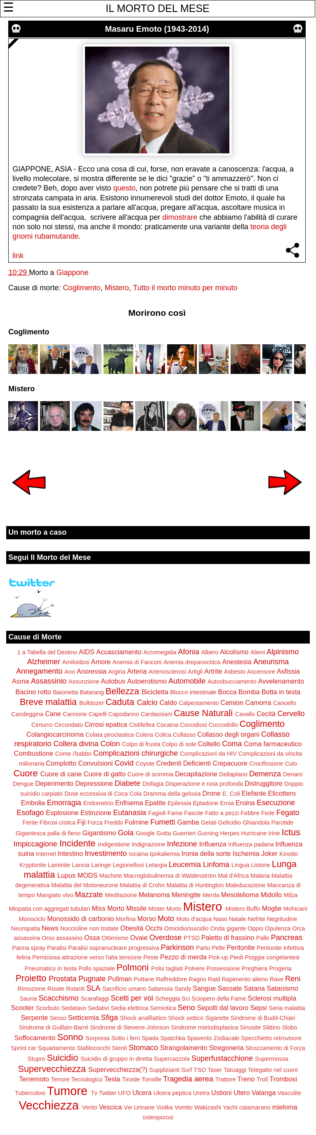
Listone (260, 865)
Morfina (126, 919)
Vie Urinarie (139, 1107)
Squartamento (56, 1048)
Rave (277, 979)
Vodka (164, 1107)
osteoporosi (158, 1117)
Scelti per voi (132, 998)
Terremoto (34, 1079)
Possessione (223, 968)
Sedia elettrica (129, 1008)
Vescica (110, 1107)
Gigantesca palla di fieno (48, 833)
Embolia (33, 802)
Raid (214, 979)
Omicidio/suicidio (186, 928)
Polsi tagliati (167, 968)
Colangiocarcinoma (55, 734)
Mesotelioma (240, 894)
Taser (215, 1070)
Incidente (77, 843)
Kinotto (288, 854)
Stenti (119, 1048)
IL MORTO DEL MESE (157, 8)
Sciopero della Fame (218, 998)
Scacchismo (58, 998)
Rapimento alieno (245, 979)
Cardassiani (156, 714)
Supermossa (271, 1058)
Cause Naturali (203, 713)
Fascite (193, 813)
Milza (291, 895)
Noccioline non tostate (89, 928)
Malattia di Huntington (195, 885)
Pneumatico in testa (50, 968)
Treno (246, 1079)
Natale (237, 919)
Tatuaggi (235, 1070)
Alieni (257, 652)
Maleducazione (246, 885)
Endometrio (98, 803)
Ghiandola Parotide (268, 822)
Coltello (209, 743)
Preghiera (254, 968)
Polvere (194, 968)
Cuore (26, 773)
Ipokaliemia (165, 854)
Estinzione (95, 812)
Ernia (227, 803)
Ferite (30, 822)
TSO (200, 1070)
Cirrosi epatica (106, 724)
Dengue (23, 783)
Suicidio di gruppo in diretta (116, 1058)
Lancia (80, 865)
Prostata (62, 979)
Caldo (168, 702)
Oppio (255, 928)
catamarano (255, 1107)
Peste (150, 957)
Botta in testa (281, 692)
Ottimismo (115, 938)
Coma (232, 744)
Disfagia (153, 783)
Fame (175, 813)
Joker (269, 853)
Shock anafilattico (143, 1018)
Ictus (290, 832)
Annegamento (39, 671)
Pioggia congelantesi (272, 957)
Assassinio (48, 681)
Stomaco (143, 1047)
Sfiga (109, 1017)
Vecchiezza (49, 1105)
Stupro (36, 1058)
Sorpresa (97, 1038)
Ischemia (246, 853)
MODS (88, 875)
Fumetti (162, 822)
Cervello (290, 714)
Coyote (145, 763)
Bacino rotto (33, 692)
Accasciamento (118, 652)
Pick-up (218, 957)
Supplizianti (164, 1070)
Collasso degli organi (228, 734)
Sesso (58, 1018)
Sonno (70, 1037)
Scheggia (167, 998)
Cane (53, 713)
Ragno (197, 979)
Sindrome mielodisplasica (204, 1027)
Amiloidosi (76, 662)
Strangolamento (183, 1047)
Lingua (240, 865)
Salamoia (160, 988)
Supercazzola (172, 1058)
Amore (101, 661)
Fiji (81, 822)
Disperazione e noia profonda (204, 783)
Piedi (236, 957)
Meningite (186, 894)
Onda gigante (228, 928)
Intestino (70, 853)
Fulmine (137, 822)
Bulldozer (91, 703)
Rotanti (75, 988)
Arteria (137, 671)
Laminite (59, 865)
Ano (69, 671)
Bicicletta (154, 692)
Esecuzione (276, 803)
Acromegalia (160, 652)
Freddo (113, 822)
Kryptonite (32, 865)
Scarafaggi (94, 998)
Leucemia (185, 864)
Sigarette (217, 1018)
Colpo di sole (179, 744)
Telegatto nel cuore (273, 1070)
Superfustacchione (222, 1058)
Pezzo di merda (183, 957)
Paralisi (56, 948)
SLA (93, 988)
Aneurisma (271, 662)
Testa (112, 1079)
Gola (126, 833)
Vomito (184, 1107)
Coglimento (81, 288)
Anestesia (236, 661)
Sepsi (258, 1007)
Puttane (144, 979)
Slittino (272, 1027)
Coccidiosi (193, 724)
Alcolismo (234, 652)
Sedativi (98, 1008)
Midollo (271, 894)
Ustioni (221, 1092)
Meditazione (121, 895)
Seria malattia (287, 1008)
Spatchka (172, 1038)
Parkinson (177, 947)
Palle (262, 938)
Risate (55, 988)
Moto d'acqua (194, 919)
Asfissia (288, 671)
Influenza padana (251, 844)
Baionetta (65, 692)
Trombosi (283, 1079)
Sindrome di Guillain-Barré (53, 1027)
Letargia (156, 865)
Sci (186, 998)
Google (145, 833)
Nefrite (256, 919)
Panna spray (28, 948)
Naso (220, 919)
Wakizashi (207, 1107)
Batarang (92, 692)
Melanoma (154, 894)
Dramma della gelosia (171, 793)
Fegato (287, 812)
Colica (163, 734)
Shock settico (186, 1018)
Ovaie (138, 937)
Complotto (61, 763)
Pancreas (286, 937)
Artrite (213, 671)
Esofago (30, 812)
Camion (231, 702)
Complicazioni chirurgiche (135, 753)
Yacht (230, 1107)
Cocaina (167, 724)
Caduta (120, 702)
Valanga (264, 1092)
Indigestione (114, 844)
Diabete (127, 783)
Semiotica (163, 1008)
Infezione (182, 844)
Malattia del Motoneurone (84, 885)
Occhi (153, 928)
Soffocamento (35, 1037)
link (18, 255)
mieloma (284, 1107)
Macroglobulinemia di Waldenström (170, 875)
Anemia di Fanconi (137, 662)
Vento (89, 1107)
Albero (210, 652)
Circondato (68, 724)
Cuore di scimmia (150, 774)
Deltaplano (233, 774)
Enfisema (129, 802)
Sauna (28, 998)
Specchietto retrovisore (271, 1038)
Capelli (98, 714)
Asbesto (234, 671)
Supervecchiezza (52, 1069)
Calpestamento (199, 703)
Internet (46, 854)
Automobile (186, 681)
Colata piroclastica (109, 734)
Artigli (195, 671)
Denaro (292, 774)
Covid (124, 763)
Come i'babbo (73, 753)
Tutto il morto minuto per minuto (185, 288)
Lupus (66, 875)
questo (124, 188)
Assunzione (83, 681)
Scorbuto (48, 1008)
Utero (241, 1092)
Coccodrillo (223, 724)
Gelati (209, 822)
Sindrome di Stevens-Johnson (129, 1027)
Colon (110, 744)
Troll (262, 1079)
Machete (110, 875)
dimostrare (179, 217)
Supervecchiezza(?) (117, 1069)
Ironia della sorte (206, 853)
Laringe (101, 865)
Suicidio (62, 1058)
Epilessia (179, 803)
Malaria (260, 875)
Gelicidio (229, 822)
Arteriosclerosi (167, 671)
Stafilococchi (93, 1048)
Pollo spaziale (96, 968)
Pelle (218, 948)
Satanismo (282, 988)
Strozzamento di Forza (275, 1048)
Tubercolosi (30, 1093)
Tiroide (131, 1079)
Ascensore (261, 671)
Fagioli (156, 813)
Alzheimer (43, 662)
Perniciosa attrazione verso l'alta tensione (86, 957)
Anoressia (91, 671)
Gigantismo (99, 833)
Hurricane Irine (260, 833)
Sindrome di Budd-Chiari (263, 1018)
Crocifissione (266, 763)
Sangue (204, 988)
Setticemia (83, 1017)
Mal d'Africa (233, 875)
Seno (186, 1007)
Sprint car (23, 1048)
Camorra (258, 702)
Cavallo (245, 714)
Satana (254, 988)
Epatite (155, 802)
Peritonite (240, 947)
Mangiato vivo (55, 895)
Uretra (201, 1093)
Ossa (92, 937)
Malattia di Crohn (142, 885)
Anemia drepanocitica (191, 662)
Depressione (94, 783)
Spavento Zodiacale (213, 1038)
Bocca (227, 692)
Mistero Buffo (242, 908)
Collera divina (76, 744)
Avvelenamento (281, 681)
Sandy (183, 988)
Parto (203, 948)
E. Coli (231, 793)
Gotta (163, 833)
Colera (144, 734)
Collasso (184, 734)
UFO (124, 1093)
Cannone (75, 714)
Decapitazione (196, 774)
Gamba (188, 822)
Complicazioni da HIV (208, 753)
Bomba (248, 692)
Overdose (165, 937)
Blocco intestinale (193, 692)
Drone (212, 793)
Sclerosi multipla (272, 998)
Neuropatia (25, 928)
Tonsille (151, 1079)
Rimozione (32, 988)
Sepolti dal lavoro (222, 1007)
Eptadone (206, 803)
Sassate (230, 988)
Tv (94, 1093)
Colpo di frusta (141, 744)
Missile (136, 908)
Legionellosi (128, 865)
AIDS (86, 652)
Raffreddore (171, 979)
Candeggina (28, 714)
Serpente (34, 1017)
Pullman (120, 978)
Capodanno (123, 714)
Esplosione (62, 812)
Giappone (72, 272)
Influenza (212, 844)
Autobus (113, 681)
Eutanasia (129, 812)
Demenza (265, 774)
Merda (211, 895)
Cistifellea (142, 724)
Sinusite (250, 1027)
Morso (146, 918)
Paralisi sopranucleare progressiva (113, 948)
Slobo (289, 1027)
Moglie (272, 908)
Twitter (107, 1093)
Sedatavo (73, 1008)
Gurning (208, 833)
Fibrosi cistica (57, 822)
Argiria (116, 671)
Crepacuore (230, 763)
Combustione (33, 753)
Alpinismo (282, 652)
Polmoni (133, 967)
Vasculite (289, 1093)
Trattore (225, 1079)
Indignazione (148, 844)
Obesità (132, 928)
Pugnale (92, 979)
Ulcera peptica (172, 1093)
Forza (95, 822)
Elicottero (281, 793)
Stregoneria (226, 1047)
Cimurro (41, 724)
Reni (292, 979)
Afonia (188, 652)
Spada (150, 1038)
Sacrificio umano (124, 988)
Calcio (147, 702)
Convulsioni (95, 763)
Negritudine (282, 919)
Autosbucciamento (232, 681)
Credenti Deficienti (183, 763)
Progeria (280, 968)
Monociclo (32, 919)
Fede (268, 813)
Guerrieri (184, 833)
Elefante (254, 793)
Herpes (229, 833)
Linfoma (216, 864)
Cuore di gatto (105, 774)
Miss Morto (108, 908)
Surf (186, 1070)
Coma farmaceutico (273, 743)
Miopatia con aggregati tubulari (49, 908)
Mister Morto (165, 908)
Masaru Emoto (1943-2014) (157, 28)
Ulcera (142, 1092)
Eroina (245, 802)
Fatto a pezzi (222, 813)
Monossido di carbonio (80, 918)
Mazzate (89, 895)
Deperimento (54, 783)
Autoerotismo (146, 681)
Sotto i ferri (125, 1038)
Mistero (116, 288)
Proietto (31, 978)
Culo (291, 763)
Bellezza (122, 691)
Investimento (106, 853)
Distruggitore (264, 783)
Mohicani (295, 908)
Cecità (266, 713)
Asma (20, 681)
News (50, 928)
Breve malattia (48, 702)
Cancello (284, 703)
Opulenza (278, 928)
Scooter (22, 1007)
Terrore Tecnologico (76, 1079)
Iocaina (138, 854)
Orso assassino (62, 938)
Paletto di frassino (228, 937)
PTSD (191, 938)
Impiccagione (35, 844)
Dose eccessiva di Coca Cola (102, 793)
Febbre (250, 813)
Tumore (67, 1090)
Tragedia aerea (188, 1079)
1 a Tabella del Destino (47, 652)
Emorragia (64, 803)
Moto (166, 918)
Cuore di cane (61, 774)
